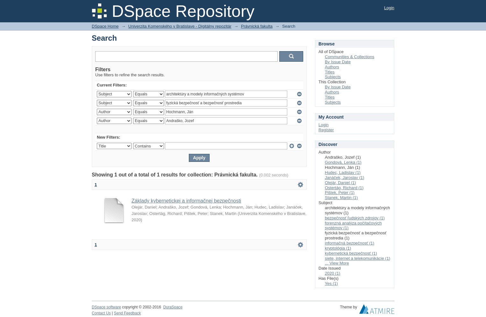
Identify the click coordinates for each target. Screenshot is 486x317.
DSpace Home (105, 26)
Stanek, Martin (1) (341, 197)
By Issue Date (338, 61)
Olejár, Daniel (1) (340, 182)
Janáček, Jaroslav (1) (344, 177)
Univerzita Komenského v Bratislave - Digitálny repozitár (180, 26)
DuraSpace (172, 307)
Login (389, 7)
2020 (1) (332, 273)
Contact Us (101, 313)
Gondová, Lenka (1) (343, 162)
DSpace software (106, 307)
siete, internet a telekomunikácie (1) (357, 258)
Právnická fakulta (257, 26)
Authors (332, 67)
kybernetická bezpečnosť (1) (351, 253)
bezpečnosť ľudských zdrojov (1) (355, 218)
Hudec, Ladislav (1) (343, 172)
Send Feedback (127, 313)
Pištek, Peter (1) (339, 192)
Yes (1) (331, 283)
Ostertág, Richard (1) (344, 187)
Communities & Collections (349, 56)
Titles (330, 72)
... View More (337, 263)
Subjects (333, 76)
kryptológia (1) (338, 248)
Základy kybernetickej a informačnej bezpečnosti (186, 200)
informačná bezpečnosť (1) (349, 243)
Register (326, 129)
